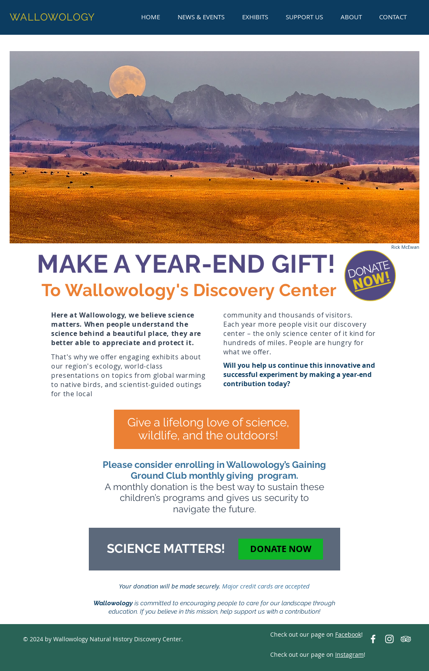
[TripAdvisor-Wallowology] (405, 639)
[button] (201, 16)
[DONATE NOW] (280, 549)
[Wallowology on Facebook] (373, 639)
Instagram (349, 654)
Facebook (348, 634)
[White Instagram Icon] (389, 639)
